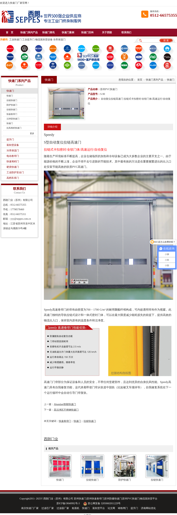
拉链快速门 (12, 100)
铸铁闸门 (123, 508)
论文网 (111, 508)
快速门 (10, 91)
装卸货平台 (98, 508)
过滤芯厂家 (47, 508)
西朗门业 (51, 439)
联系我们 (126, 32)
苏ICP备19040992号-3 (68, 503)
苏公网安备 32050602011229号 (101, 503)
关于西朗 (107, 32)
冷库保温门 (13, 150)
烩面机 (75, 508)
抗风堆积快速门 (14, 128)
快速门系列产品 (29, 32)
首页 (139, 79)
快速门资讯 (48, 32)
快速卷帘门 (12, 114)
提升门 (10, 139)
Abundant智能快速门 (65, 404)
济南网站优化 (148, 508)
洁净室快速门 (13, 119)
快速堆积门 (13, 161)
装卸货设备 (13, 145)
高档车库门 (13, 178)
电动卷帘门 (13, 156)
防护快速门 (12, 105)
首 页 (9, 32)
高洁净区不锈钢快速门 (66, 409)
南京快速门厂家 (30, 508)
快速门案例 (68, 32)
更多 (32, 133)
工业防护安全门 (15, 172)
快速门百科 (87, 32)
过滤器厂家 (63, 508)
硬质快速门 (13, 167)
